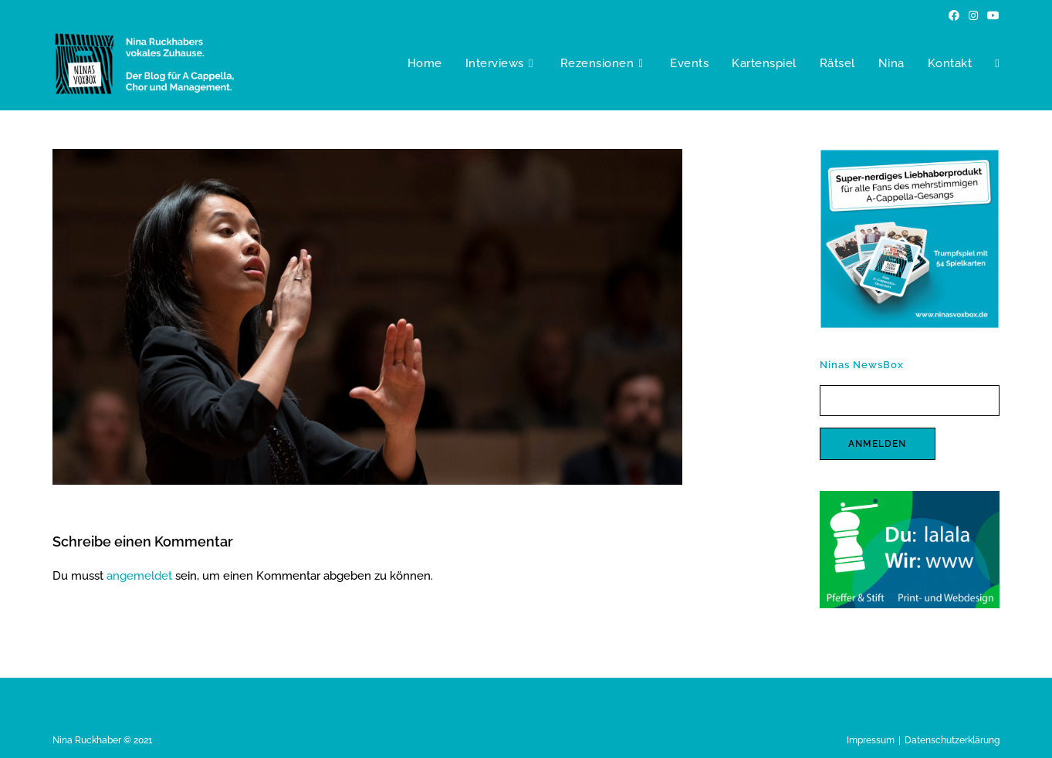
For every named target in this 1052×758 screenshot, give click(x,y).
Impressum (871, 740)
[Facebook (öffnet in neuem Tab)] (954, 15)
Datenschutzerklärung (952, 740)
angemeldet (139, 576)
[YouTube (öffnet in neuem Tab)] (991, 15)
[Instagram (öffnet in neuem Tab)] (973, 15)
